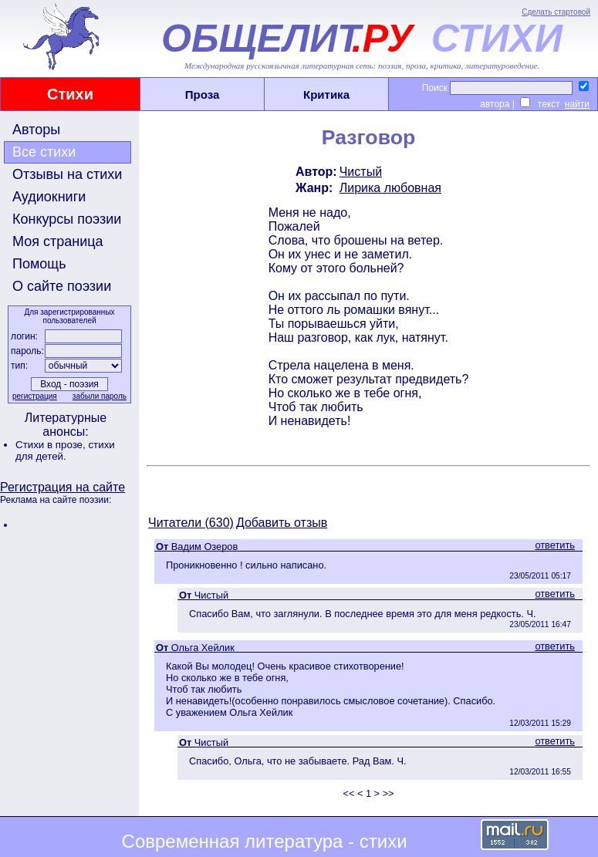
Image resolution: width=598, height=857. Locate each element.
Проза (202, 94)
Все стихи (44, 152)
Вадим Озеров (204, 546)
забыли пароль (100, 396)
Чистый (361, 171)
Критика (326, 94)
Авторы (36, 129)
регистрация (34, 396)
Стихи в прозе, (51, 444)
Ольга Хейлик (203, 647)
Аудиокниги (49, 196)
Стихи (70, 94)
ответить (555, 545)
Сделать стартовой (556, 12)
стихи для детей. (65, 450)
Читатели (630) (191, 522)
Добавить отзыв (281, 522)
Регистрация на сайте (62, 487)
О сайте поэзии (61, 286)
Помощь (39, 264)
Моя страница (57, 241)
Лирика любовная (390, 187)
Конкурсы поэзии (66, 219)
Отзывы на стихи (67, 174)
